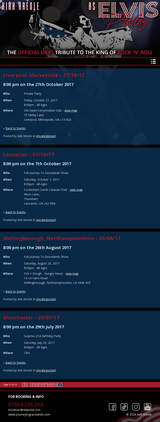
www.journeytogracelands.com (29, 414)
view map (70, 110)
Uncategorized (46, 136)
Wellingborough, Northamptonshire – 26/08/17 (62, 238)
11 (60, 384)
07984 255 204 (25, 404)
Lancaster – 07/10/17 (28, 154)
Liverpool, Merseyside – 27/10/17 (44, 75)
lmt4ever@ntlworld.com (24, 410)
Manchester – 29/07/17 (31, 317)
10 (55, 384)
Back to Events (15, 128)
